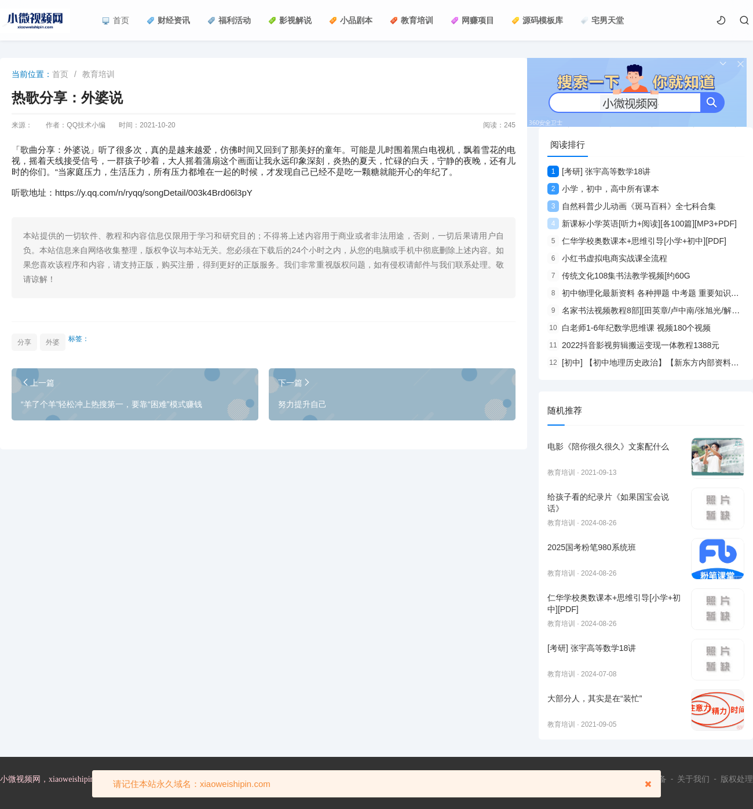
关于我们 (693, 779)
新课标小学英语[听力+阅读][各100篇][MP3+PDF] (642, 223)
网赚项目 (472, 20)
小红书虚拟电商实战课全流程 (607, 258)
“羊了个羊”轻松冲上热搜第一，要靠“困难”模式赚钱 (111, 404)
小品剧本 (350, 20)
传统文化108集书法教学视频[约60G (618, 275)
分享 (24, 342)
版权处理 (737, 779)
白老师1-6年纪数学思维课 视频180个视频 (629, 327)
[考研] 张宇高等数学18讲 (598, 171)
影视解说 (290, 20)
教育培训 (411, 20)
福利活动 (229, 20)
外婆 (53, 342)
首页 (115, 20)
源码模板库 (537, 20)
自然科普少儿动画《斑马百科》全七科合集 (631, 206)
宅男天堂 (602, 20)
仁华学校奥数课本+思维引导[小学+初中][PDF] (636, 241)
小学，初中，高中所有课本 (603, 188)
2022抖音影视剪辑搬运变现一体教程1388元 (633, 345)
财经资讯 (168, 20)
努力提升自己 (302, 404)
